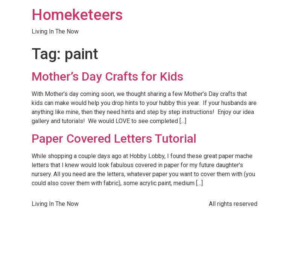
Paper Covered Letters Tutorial (114, 138)
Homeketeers (77, 15)
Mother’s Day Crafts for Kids (107, 76)
